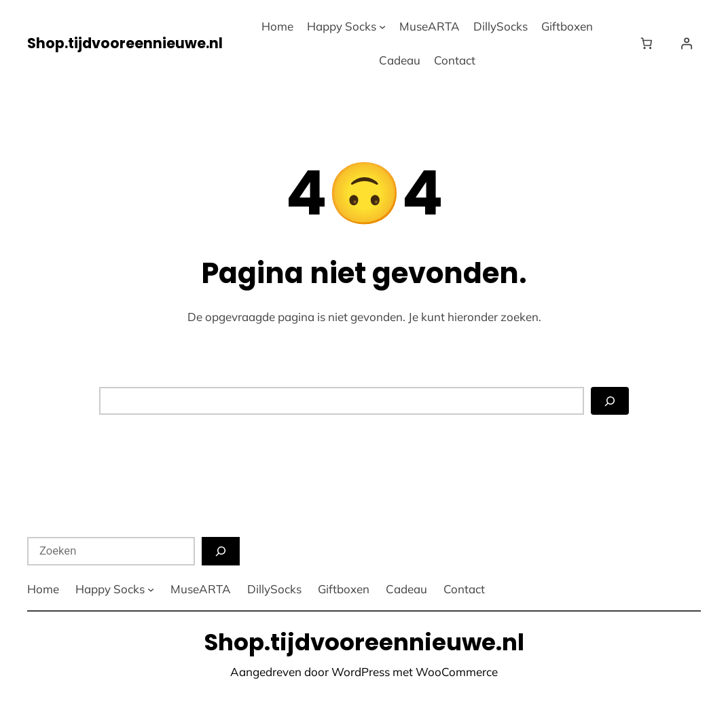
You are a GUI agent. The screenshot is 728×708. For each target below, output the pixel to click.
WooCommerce (457, 672)
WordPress (360, 672)
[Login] (686, 43)
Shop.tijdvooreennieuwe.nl (125, 43)
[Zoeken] (610, 401)
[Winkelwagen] (649, 43)
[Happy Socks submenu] (382, 26)
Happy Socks (341, 26)
